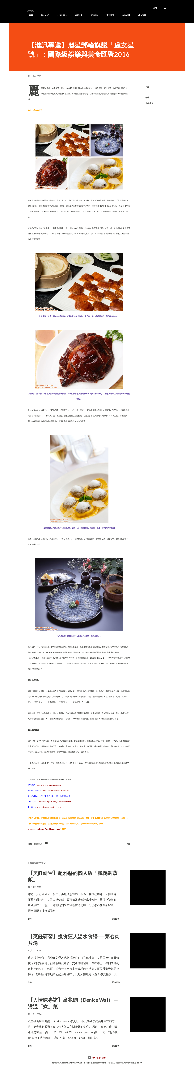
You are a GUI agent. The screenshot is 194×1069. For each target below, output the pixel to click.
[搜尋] (155, 7)
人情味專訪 (60, 15)
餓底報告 (77, 15)
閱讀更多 (116, 919)
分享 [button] (147, 87)
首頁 (29, 15)
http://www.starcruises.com (49, 785)
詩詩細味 (125, 15)
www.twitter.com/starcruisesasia (50, 807)
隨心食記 (43, 15)
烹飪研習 (109, 15)
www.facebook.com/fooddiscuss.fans (44, 829)
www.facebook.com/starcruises (55, 790)
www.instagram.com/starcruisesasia (55, 801)
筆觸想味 (93, 15)
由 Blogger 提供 (97, 1057)
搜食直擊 (140, 15)
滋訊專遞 (156, 15)
